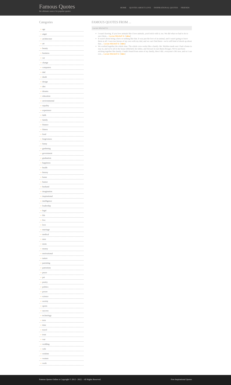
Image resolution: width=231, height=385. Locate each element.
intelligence (47, 201)
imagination (47, 191)
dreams (45, 91)
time (44, 325)
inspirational (47, 196)
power (45, 291)
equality (45, 105)
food (44, 134)
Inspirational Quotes (166, 7)
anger (44, 34)
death (44, 77)
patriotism (46, 268)
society (45, 301)
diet (44, 86)
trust (44, 334)
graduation (46, 158)
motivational (47, 253)
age (43, 29)
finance (45, 124)
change (45, 62)
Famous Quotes (57, 6)
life (43, 215)
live (44, 220)
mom (44, 244)
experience (46, 110)
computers (46, 67)
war (44, 339)
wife (44, 349)
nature (44, 258)
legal (44, 210)
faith (44, 115)
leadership (46, 206)
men (44, 239)
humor (45, 182)
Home (123, 7)
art (43, 43)
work (44, 363)
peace (44, 272)
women (45, 358)
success (45, 310)
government (47, 153)
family (45, 120)
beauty (45, 48)
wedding (45, 344)
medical (45, 234)
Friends (185, 7)
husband (45, 186)
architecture (47, 39)
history (45, 172)
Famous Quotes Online (48, 379)
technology (47, 315)
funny (44, 143)
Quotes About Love (140, 7)
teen (44, 320)
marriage (46, 229)
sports (44, 306)
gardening (46, 148)
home (44, 177)
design (45, 81)
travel (44, 330)
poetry (45, 282)
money (45, 248)
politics (45, 287)
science (45, 296)
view (128, 36)
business (45, 53)
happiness (46, 163)
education (46, 96)
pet (43, 277)
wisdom (45, 353)
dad (43, 72)
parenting (46, 263)
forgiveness (47, 139)
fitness (45, 129)
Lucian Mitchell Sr (117, 36)
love (44, 225)
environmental (48, 101)
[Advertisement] (142, 82)
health (44, 167)
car (43, 58)
